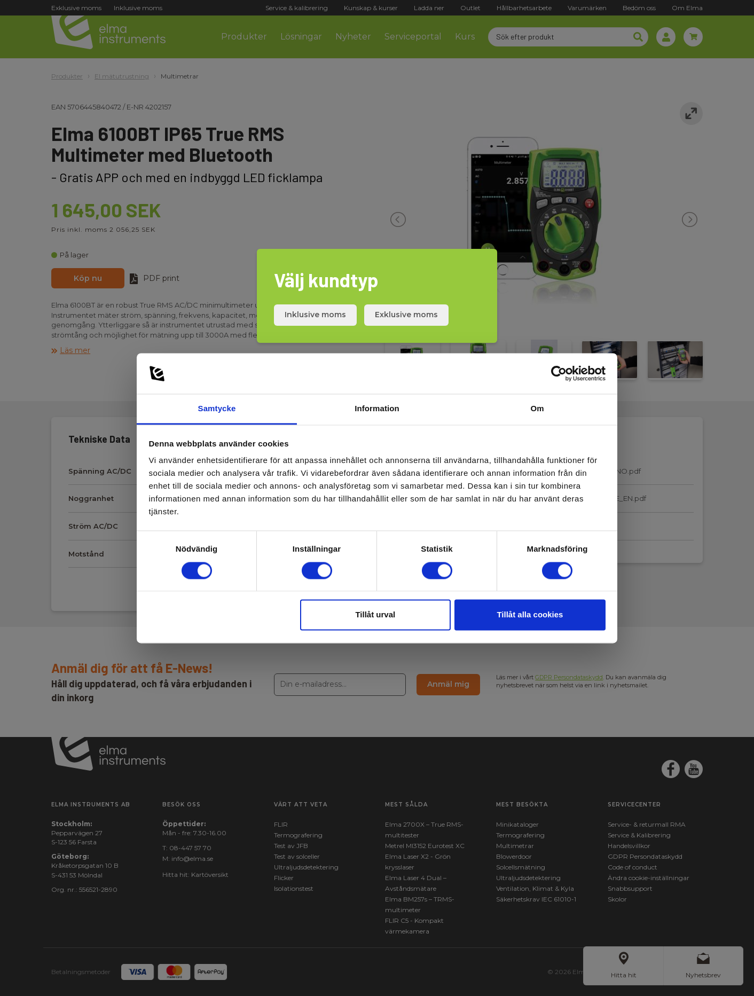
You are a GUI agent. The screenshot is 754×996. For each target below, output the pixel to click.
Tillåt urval (375, 614)
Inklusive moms (315, 314)
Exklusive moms (406, 314)
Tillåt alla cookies (530, 614)
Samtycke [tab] (217, 408)
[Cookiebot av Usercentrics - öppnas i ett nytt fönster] (559, 373)
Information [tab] (377, 408)
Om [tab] (537, 408)
